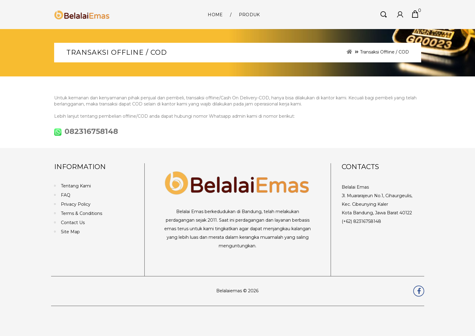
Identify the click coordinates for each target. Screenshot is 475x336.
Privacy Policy (76, 204)
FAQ (65, 195)
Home (215, 14)
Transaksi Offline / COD (384, 52)
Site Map (70, 231)
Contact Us (73, 222)
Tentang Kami (76, 186)
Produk (249, 14)
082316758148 (86, 131)
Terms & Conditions (81, 213)
